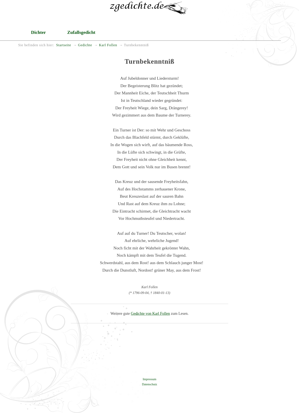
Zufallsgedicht (81, 32)
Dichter (38, 32)
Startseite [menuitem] (63, 45)
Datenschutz (149, 384)
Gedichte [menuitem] (85, 45)
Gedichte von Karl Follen (150, 313)
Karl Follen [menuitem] (108, 45)
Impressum (149, 379)
